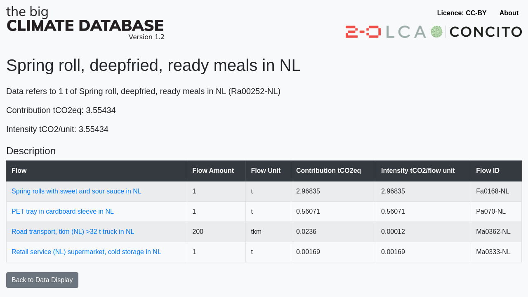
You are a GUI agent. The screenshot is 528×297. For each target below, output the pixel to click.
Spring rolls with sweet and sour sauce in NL (76, 191)
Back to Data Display (42, 279)
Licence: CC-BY (462, 12)
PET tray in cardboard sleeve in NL (63, 211)
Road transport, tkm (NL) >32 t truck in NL (73, 231)
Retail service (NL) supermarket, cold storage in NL (86, 251)
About (509, 12)
